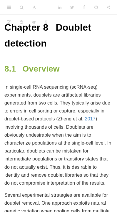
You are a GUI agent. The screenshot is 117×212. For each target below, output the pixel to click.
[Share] (108, 7)
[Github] (96, 7)
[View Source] (34, 22)
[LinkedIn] (60, 7)
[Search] (21, 7)
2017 (90, 118)
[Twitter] (72, 7)
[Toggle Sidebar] (8, 7)
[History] (21, 22)
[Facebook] (84, 7)
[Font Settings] (34, 7)
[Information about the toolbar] (46, 22)
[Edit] (8, 22)
